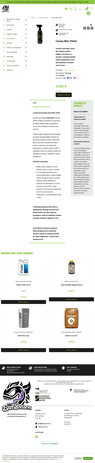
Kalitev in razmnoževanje (12, 47)
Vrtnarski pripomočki (11, 65)
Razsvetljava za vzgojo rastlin (11, 20)
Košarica (67, 422)
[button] (92, 8)
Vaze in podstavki (10, 52)
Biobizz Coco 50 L (71, 336)
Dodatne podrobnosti (41, 107)
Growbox (7, 29)
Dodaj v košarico (63, 95)
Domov (33, 18)
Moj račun (67, 425)
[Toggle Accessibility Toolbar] (88, 13)
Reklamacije (68, 418)
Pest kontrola (9, 38)
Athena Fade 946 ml (24, 285)
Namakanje (8, 56)
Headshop (8, 70)
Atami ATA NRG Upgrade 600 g (71, 285)
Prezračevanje (9, 61)
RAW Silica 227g (23, 336)
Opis (34, 103)
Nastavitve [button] (78, 458)
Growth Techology (68, 70)
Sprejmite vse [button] (88, 458)
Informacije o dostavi (71, 416)
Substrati (7, 43)
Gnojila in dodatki (10, 34)
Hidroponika (8, 25)
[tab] (37, 103)
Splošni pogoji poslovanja (73, 414)
